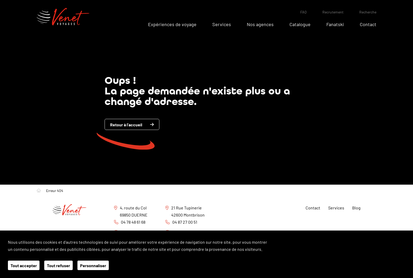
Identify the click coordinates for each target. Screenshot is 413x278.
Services (221, 24)
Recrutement (332, 12)
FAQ (303, 12)
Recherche (367, 12)
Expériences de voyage (172, 24)
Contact (368, 24)
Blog (356, 207)
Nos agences (260, 24)
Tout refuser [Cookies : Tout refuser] (58, 265)
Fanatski (335, 24)
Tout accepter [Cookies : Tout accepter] (24, 265)
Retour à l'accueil (126, 124)
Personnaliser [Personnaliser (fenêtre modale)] (93, 265)
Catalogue (300, 24)
